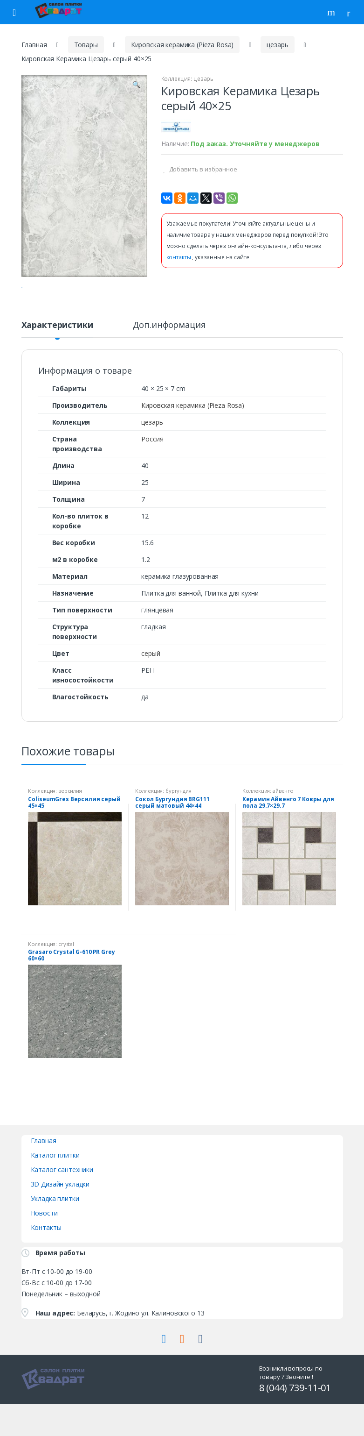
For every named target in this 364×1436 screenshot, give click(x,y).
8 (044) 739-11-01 (295, 1424)
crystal (66, 980)
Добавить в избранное (202, 169)
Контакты (46, 1263)
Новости (44, 1249)
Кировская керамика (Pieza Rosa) (182, 44)
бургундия (178, 827)
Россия (152, 475)
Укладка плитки (55, 1234)
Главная (34, 44)
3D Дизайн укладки (60, 1220)
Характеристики (57, 362)
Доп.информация (169, 362)
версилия (70, 827)
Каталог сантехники (62, 1205)
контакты (179, 257)
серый (150, 689)
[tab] (57, 365)
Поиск (332, 12)
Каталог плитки (55, 1191)
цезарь (277, 44)
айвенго (283, 827)
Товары (86, 44)
